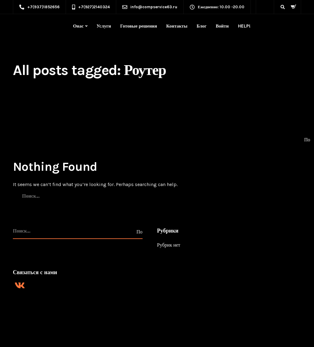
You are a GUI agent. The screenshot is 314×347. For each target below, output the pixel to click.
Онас (78, 26)
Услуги (104, 26)
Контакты (176, 26)
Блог (201, 26)
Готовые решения (138, 26)
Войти (222, 26)
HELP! (244, 26)
